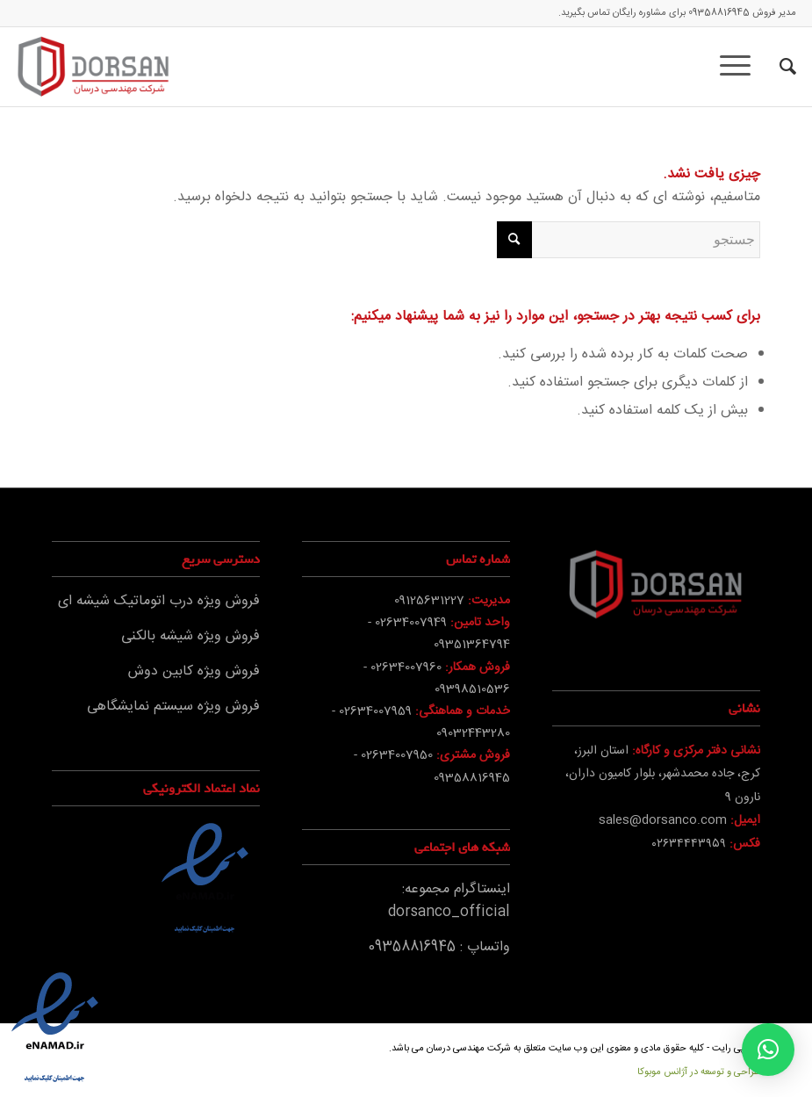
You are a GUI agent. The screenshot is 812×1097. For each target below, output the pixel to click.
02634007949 (411, 622)
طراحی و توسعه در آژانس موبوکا (698, 1072)
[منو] (741, 66)
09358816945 (719, 13)
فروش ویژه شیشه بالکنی (190, 636)
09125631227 (429, 600)
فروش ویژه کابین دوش (194, 671)
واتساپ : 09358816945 (439, 947)
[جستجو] (779, 66)
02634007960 (406, 667)
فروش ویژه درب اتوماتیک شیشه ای (159, 601)
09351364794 (472, 644)
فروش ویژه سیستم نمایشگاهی (173, 706)
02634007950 (397, 755)
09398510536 (472, 689)
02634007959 (375, 711)
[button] (768, 1049)
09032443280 (473, 733)
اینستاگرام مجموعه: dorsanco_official (449, 900)
